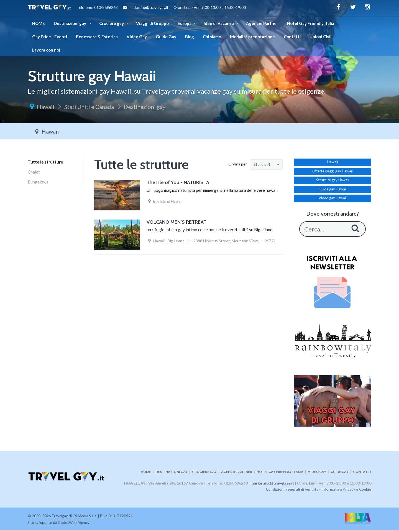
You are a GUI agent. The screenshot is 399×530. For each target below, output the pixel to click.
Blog (189, 36)
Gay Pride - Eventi (49, 36)
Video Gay (137, 36)
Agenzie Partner (262, 23)
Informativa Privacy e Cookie (346, 489)
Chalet (34, 171)
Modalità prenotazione (252, 36)
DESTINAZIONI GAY (171, 472)
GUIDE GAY (340, 472)
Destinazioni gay (70, 23)
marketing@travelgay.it (272, 483)
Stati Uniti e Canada (89, 106)
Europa (184, 23)
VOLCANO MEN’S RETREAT (176, 222)
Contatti (292, 36)
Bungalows (38, 181)
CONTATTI (362, 472)
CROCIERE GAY (204, 472)
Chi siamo (212, 36)
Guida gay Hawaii (333, 189)
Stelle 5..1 (262, 164)
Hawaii (45, 106)
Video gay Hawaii (333, 198)
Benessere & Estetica (97, 36)
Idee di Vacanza (219, 23)
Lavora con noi (46, 49)
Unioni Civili (321, 36)
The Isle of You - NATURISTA (178, 182)
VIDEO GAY (317, 472)
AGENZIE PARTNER (236, 472)
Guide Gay (166, 36)
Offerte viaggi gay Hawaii (332, 171)
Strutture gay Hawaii (332, 180)
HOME (38, 23)
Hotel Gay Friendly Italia (310, 23)
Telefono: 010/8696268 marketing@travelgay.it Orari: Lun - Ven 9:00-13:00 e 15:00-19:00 (137, 8)
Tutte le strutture (45, 161)
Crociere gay (111, 23)
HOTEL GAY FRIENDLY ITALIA (280, 472)
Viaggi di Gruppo (152, 23)
